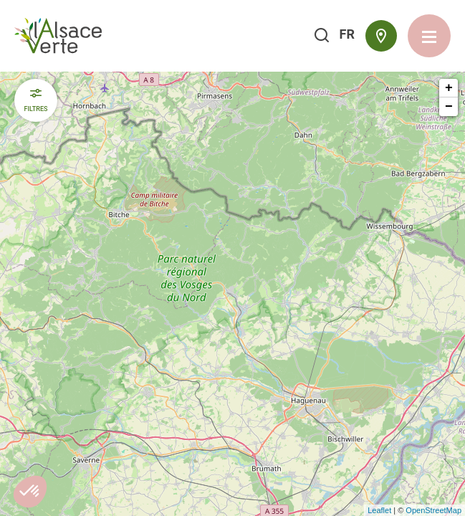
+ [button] (449, 88)
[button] (30, 491)
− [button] (449, 106)
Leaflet (379, 510)
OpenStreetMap (433, 510)
